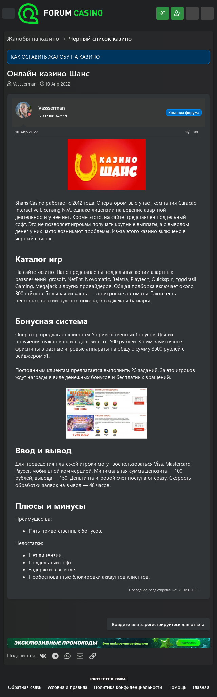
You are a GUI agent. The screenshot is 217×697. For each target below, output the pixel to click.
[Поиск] (207, 13)
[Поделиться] (187, 132)
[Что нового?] (192, 13)
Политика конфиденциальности (128, 687)
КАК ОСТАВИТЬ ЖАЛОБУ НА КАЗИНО (55, 56)
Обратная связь (24, 687)
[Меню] (8, 13)
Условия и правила (67, 687)
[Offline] (29, 114)
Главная (201, 687)
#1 (196, 131)
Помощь (177, 687)
